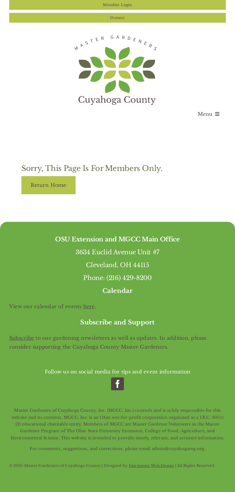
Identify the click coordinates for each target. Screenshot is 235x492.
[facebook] (117, 383)
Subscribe (21, 338)
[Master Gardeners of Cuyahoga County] (117, 34)
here (89, 306)
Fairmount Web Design (151, 465)
